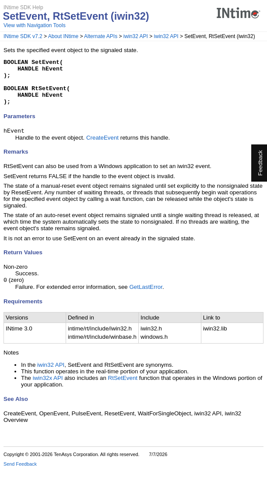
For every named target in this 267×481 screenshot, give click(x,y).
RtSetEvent (122, 389)
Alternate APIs (100, 36)
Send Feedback (20, 474)
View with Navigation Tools (35, 25)
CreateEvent (102, 147)
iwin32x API (48, 389)
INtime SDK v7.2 (23, 36)
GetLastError (145, 298)
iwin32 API (135, 36)
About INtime (63, 36)
